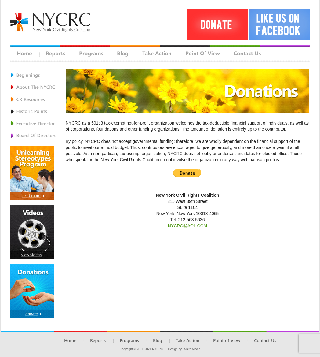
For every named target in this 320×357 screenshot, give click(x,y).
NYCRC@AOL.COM (187, 225)
